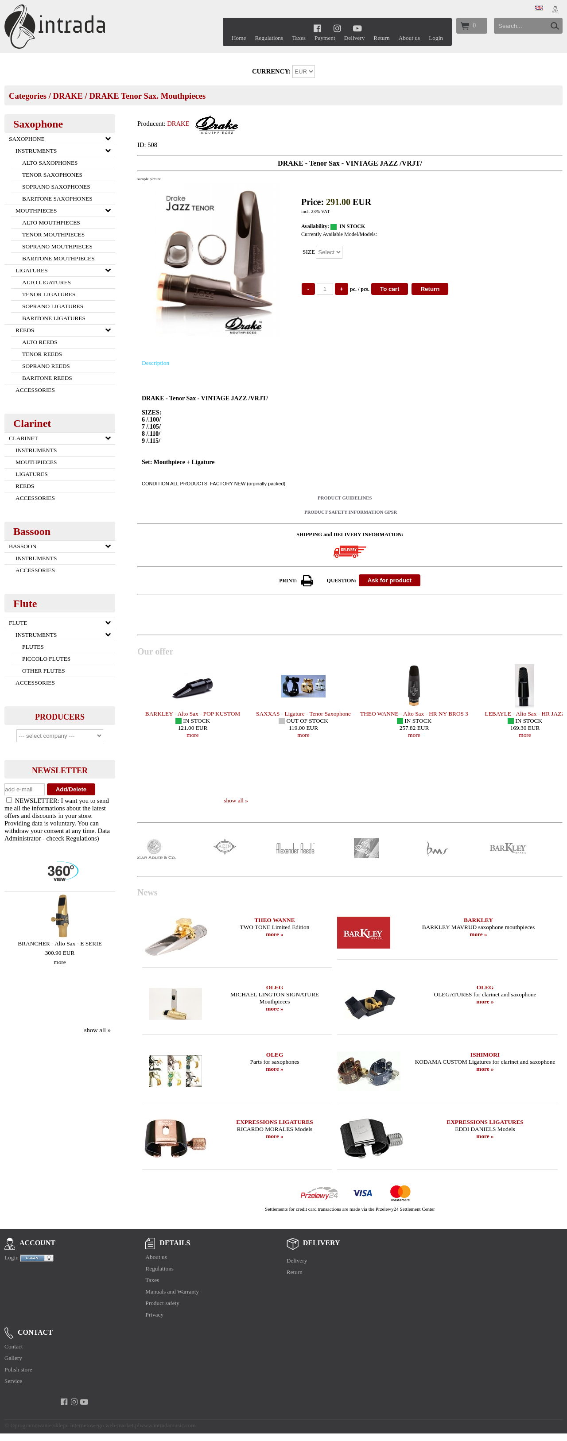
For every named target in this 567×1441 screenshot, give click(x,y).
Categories (28, 96)
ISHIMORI (485, 1054)
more (60, 962)
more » (274, 934)
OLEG (275, 987)
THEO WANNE (274, 920)
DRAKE (67, 96)
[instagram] (337, 28)
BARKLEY (478, 920)
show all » (97, 1030)
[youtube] (357, 28)
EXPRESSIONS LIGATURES (274, 1122)
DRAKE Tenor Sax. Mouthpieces (147, 96)
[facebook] (317, 28)
